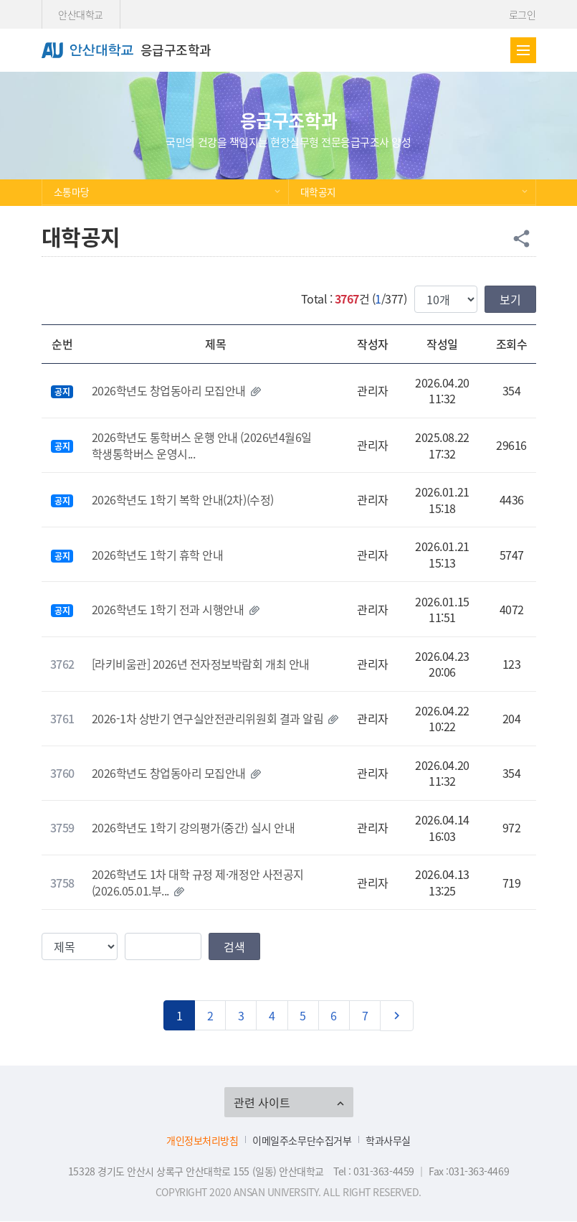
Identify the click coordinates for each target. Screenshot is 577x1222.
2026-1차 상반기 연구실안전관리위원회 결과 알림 (208, 718)
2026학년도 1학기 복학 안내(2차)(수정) (183, 499)
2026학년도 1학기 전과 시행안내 (168, 609)
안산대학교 (80, 14)
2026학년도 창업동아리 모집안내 (169, 390)
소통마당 (72, 191)
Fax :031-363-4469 (469, 1171)
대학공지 (318, 191)
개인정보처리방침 (202, 1140)
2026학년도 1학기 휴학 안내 (158, 554)
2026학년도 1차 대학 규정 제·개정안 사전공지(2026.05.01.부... (198, 881)
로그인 (522, 14)
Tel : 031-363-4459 (373, 1171)
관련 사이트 (262, 1102)
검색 (234, 946)
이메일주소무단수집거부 (301, 1140)
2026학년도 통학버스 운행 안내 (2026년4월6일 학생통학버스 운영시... (202, 444)
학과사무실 (388, 1140)
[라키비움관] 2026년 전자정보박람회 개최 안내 (201, 663)
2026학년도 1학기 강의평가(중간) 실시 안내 (193, 827)
